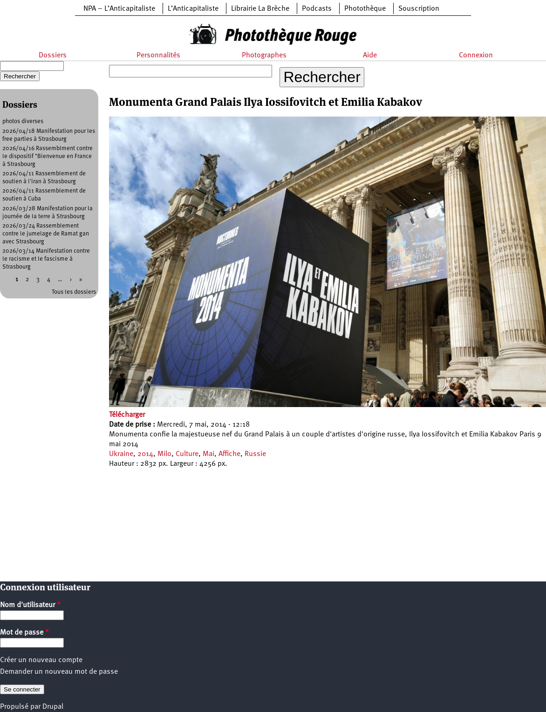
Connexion (476, 55)
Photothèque (365, 9)
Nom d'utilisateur (30, 605)
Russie (255, 454)
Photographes (264, 55)
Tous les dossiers (74, 292)
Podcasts (317, 9)
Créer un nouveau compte (41, 660)
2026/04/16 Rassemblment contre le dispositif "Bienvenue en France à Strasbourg (47, 156)
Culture (187, 454)
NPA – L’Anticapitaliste (119, 9)
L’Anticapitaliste (193, 9)
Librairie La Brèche (260, 9)
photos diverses (22, 121)
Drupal (52, 707)
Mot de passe (24, 632)
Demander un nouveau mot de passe (59, 672)
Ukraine (121, 454)
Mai (208, 454)
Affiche (229, 454)
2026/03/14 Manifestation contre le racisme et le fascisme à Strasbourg (46, 259)
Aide (370, 55)
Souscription (418, 9)
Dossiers (53, 55)
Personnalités (158, 55)
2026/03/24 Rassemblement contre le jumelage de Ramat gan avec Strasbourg (45, 234)
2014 (145, 454)
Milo (164, 454)
